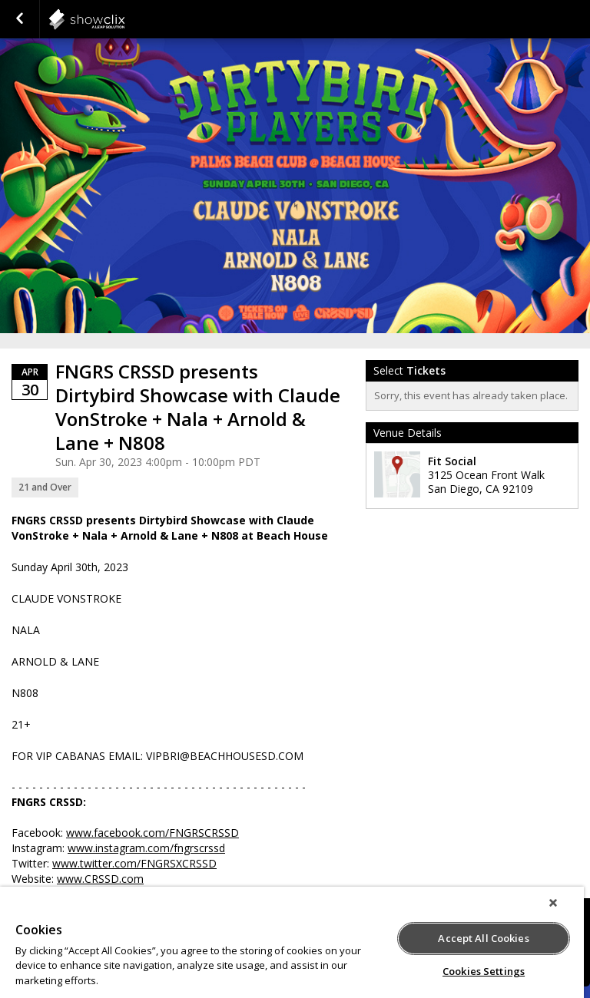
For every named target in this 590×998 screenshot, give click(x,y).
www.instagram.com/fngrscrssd (146, 848)
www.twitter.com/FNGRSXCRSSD (134, 863)
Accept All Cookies (483, 938)
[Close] (553, 902)
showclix (124, 19)
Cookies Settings (483, 971)
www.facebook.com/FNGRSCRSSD (152, 832)
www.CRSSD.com (100, 878)
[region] (292, 942)
